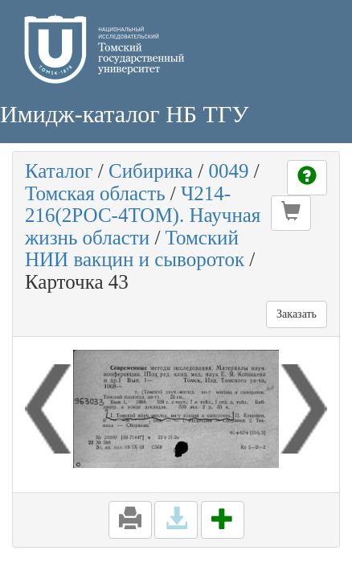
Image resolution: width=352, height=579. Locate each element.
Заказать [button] (296, 314)
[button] (291, 213)
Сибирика (150, 171)
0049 (228, 171)
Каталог (59, 171)
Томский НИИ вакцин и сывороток (134, 249)
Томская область (95, 193)
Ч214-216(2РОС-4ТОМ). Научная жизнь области (142, 215)
